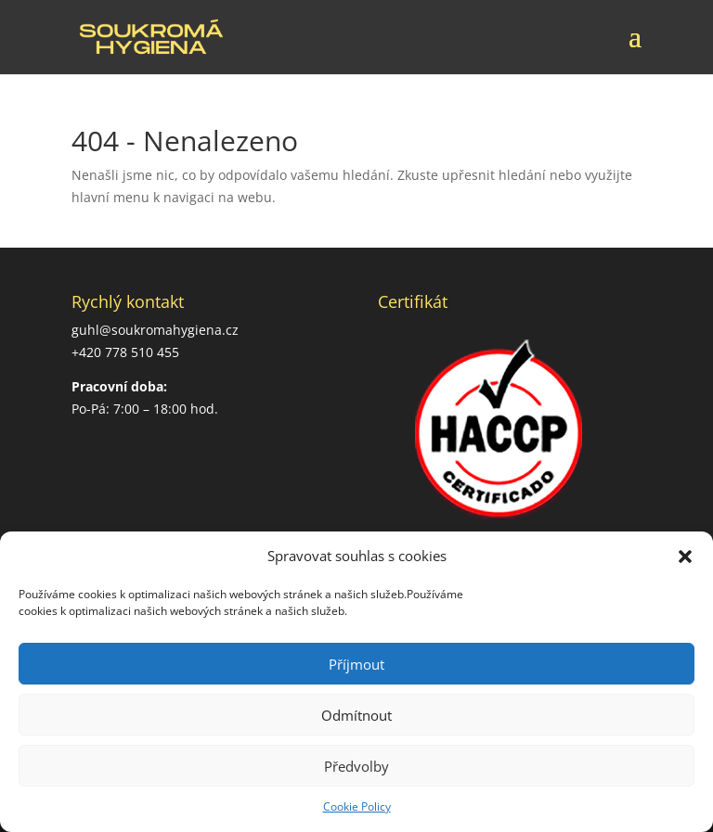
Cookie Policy (357, 806)
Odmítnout (356, 715)
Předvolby (356, 766)
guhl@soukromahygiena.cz (155, 330)
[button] (685, 556)
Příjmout (356, 664)
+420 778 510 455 (125, 352)
